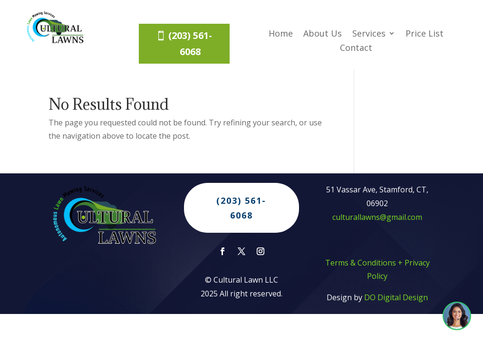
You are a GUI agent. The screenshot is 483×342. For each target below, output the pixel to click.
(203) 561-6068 (190, 43)
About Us (322, 34)
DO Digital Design (396, 302)
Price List (425, 34)
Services (369, 34)
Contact (356, 48)
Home (281, 34)
